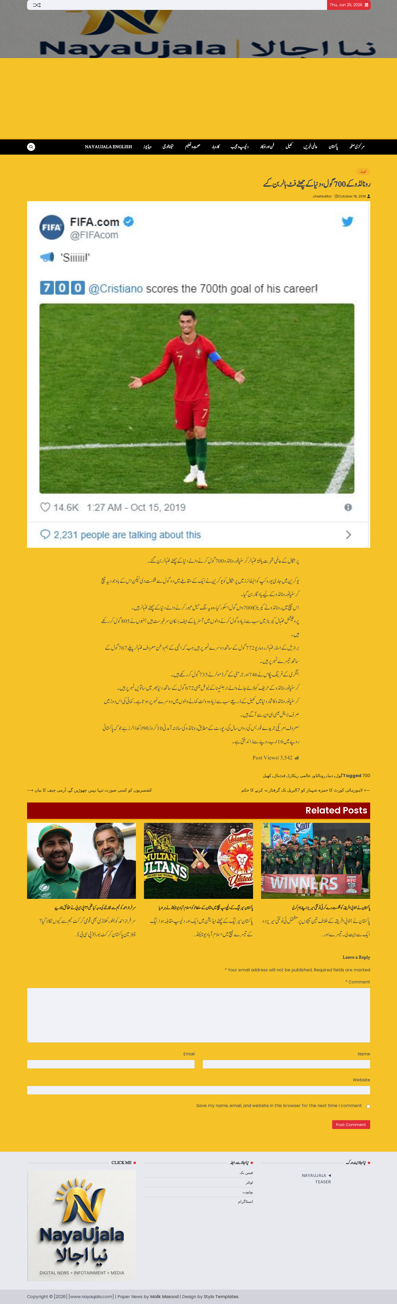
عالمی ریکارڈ (299, 776)
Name (364, 1054)
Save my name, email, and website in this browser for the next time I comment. (279, 1105)
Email (189, 1054)
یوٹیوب (248, 1192)
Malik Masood (164, 1297)
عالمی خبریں (310, 147)
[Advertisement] (198, 98)
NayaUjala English (108, 147)
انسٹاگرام (245, 1201)
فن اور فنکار (267, 147)
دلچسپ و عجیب (239, 147)
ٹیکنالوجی (168, 147)
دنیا (330, 776)
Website (361, 1080)
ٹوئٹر (249, 1182)
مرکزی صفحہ (357, 147)
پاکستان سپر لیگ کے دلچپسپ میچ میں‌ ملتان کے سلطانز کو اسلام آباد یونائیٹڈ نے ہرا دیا (206, 907)
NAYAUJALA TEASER (316, 1178)
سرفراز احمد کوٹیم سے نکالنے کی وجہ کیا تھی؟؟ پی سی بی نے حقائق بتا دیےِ (95, 907)
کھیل (288, 147)
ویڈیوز (147, 147)
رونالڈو (319, 776)
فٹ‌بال (279, 776)
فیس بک (246, 1172)
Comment (357, 982)
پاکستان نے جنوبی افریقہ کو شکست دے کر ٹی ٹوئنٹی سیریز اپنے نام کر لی (331, 907)
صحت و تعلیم (192, 147)
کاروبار (215, 147)
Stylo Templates (221, 1297)
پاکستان (333, 147)
